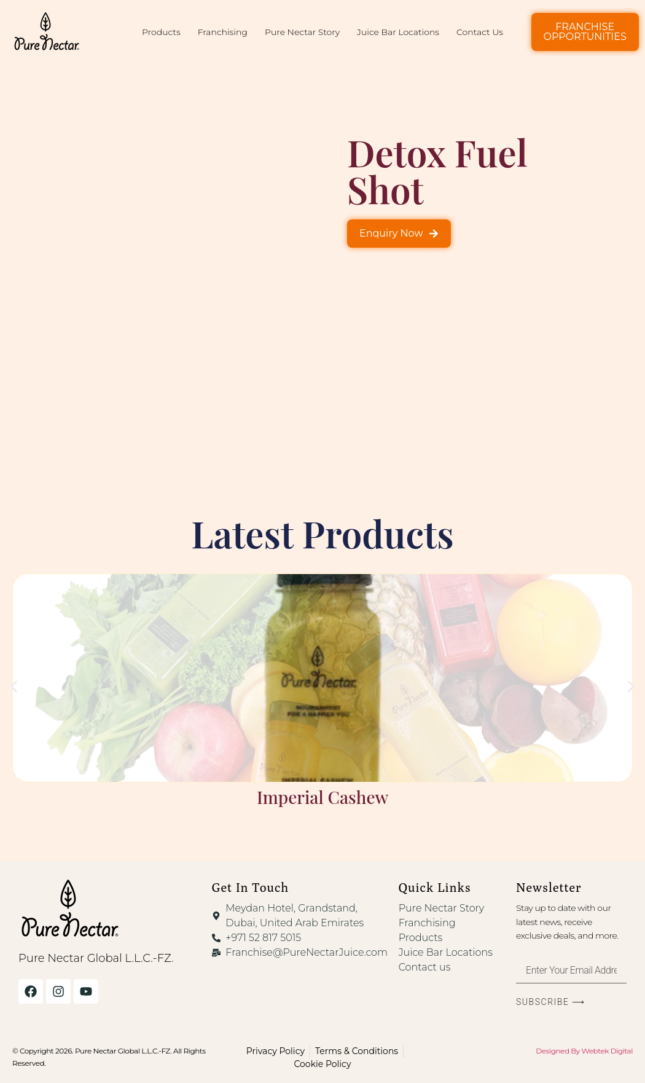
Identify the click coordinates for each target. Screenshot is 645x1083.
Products (161, 31)
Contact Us (479, 31)
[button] (14, 687)
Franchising (223, 31)
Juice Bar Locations (398, 31)
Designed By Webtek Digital (584, 1050)
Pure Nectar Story (302, 31)
